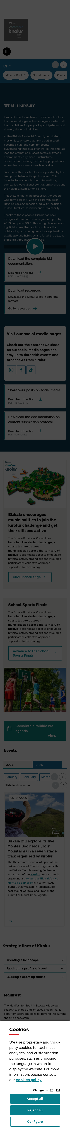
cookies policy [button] (29, 1080)
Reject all (37, 1111)
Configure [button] (43, 1123)
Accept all (37, 1100)
